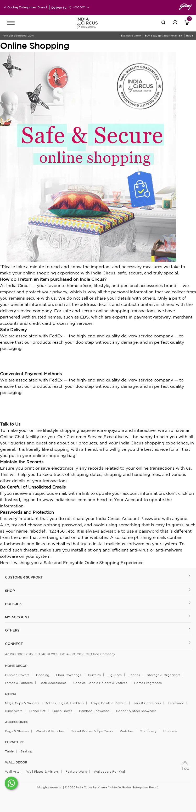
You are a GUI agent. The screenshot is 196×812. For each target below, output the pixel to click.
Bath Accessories (53, 682)
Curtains (94, 674)
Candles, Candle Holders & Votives (100, 682)
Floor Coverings (68, 674)
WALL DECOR (16, 762)
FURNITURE (14, 742)
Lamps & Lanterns (19, 682)
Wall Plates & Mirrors (42, 771)
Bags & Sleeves (17, 731)
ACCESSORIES (16, 722)
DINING (10, 694)
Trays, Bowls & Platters (109, 703)
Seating (26, 751)
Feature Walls (76, 771)
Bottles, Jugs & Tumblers (64, 703)
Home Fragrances (148, 682)
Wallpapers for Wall (110, 771)
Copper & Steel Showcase (136, 710)
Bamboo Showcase (94, 710)
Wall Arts (12, 771)
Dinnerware (14, 710)
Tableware (176, 703)
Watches (126, 731)
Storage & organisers (163, 674)
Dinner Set (37, 710)
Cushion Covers (17, 674)
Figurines (115, 674)
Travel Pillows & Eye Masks (92, 731)
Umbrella (170, 731)
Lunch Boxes (62, 710)
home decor (16, 665)
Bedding (42, 674)
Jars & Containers (147, 703)
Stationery (148, 731)
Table (9, 751)
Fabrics (134, 674)
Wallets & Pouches (50, 731)
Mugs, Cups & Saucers (22, 703)
